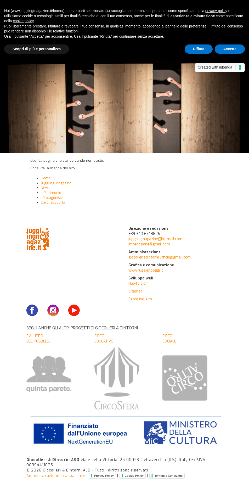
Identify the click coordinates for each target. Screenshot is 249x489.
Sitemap (135, 291)
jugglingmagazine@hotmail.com (155, 239)
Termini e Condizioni (169, 475)
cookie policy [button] (23, 21)
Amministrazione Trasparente (55, 475)
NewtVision (138, 283)
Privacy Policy (104, 475)
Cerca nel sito (140, 299)
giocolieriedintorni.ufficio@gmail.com (159, 257)
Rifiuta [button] (199, 49)
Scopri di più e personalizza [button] (37, 49)
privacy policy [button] (216, 11)
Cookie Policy (134, 475)
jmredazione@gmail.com (149, 244)
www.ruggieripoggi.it (145, 270)
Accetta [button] (229, 49)
